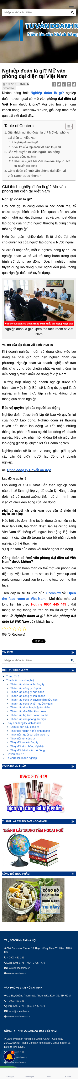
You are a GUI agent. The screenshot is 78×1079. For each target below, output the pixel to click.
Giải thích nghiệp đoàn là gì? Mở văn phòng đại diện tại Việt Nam (38, 135)
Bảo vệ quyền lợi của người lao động (34, 152)
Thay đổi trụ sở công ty (24, 742)
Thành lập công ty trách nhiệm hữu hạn (34, 699)
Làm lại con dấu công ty (24, 726)
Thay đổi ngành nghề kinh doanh (30, 730)
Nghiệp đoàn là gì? (47, 93)
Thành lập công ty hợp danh (27, 691)
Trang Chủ (12, 676)
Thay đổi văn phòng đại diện (27, 746)
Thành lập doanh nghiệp (20, 680)
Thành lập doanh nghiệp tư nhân (30, 707)
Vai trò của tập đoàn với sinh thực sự (37, 147)
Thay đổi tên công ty (22, 738)
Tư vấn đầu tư (15, 754)
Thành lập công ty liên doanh (27, 695)
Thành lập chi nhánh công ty (27, 684)
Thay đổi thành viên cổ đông (27, 750)
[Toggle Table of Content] (67, 126)
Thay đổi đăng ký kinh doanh (23, 723)
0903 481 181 (16, 957)
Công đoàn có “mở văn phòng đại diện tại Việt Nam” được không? (37, 173)
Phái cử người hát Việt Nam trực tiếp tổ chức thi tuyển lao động (42, 163)
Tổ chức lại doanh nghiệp (21, 758)
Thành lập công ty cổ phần (26, 688)
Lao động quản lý (25, 156)
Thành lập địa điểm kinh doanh (28, 711)
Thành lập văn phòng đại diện (28, 719)
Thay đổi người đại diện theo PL (29, 734)
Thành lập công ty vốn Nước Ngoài (31, 703)
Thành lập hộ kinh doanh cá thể (29, 715)
